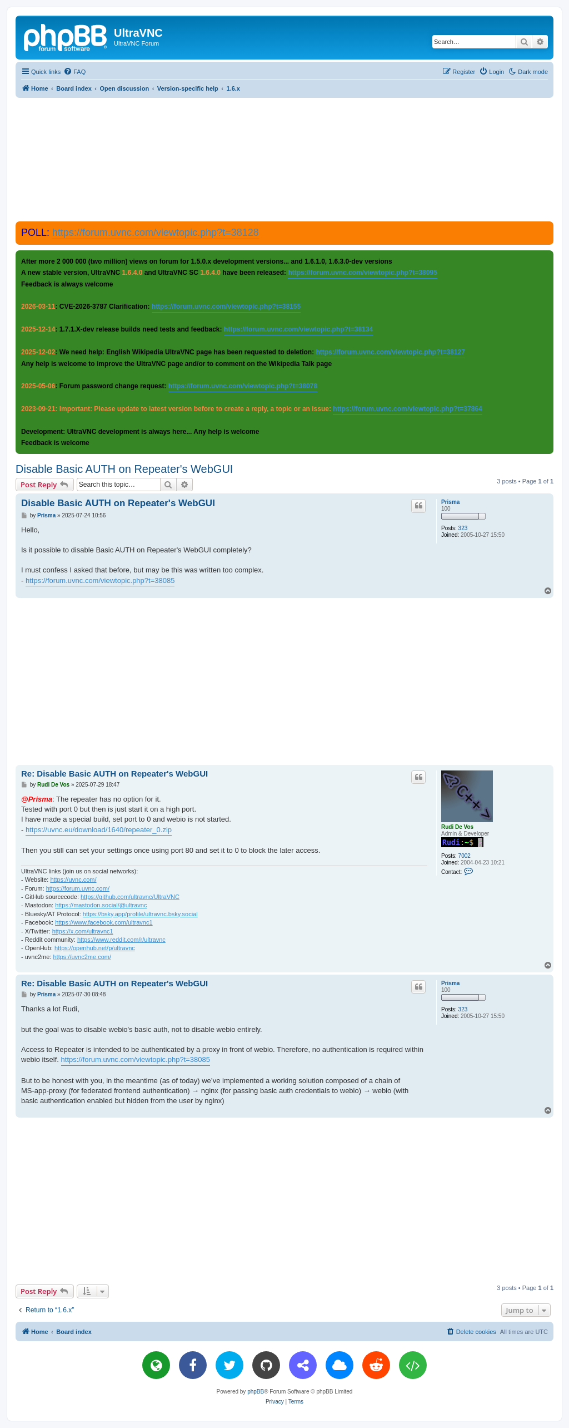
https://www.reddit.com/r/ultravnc (121, 939)
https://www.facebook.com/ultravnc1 (103, 922)
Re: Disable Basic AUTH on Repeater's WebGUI (114, 773)
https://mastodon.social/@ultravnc (101, 905)
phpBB (255, 1392)
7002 (464, 856)
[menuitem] (74, 71)
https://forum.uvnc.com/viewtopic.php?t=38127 (390, 352)
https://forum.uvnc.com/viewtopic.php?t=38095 (362, 272)
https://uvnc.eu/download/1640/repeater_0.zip (99, 830)
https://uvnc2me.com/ (82, 956)
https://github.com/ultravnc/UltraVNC (130, 896)
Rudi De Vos (457, 827)
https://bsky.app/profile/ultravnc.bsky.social (140, 914)
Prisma (450, 502)
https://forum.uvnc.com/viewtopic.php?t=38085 (100, 580)
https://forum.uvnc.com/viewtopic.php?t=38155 (226, 306)
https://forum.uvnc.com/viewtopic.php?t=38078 (242, 386)
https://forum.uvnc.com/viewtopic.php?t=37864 (407, 409)
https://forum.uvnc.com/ (77, 888)
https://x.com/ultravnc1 (82, 931)
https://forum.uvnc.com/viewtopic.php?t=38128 (155, 232)
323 (463, 528)
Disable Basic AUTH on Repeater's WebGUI (124, 469)
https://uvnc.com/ (73, 879)
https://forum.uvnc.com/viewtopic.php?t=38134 (298, 329)
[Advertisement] (284, 159)
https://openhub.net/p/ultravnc (94, 948)
